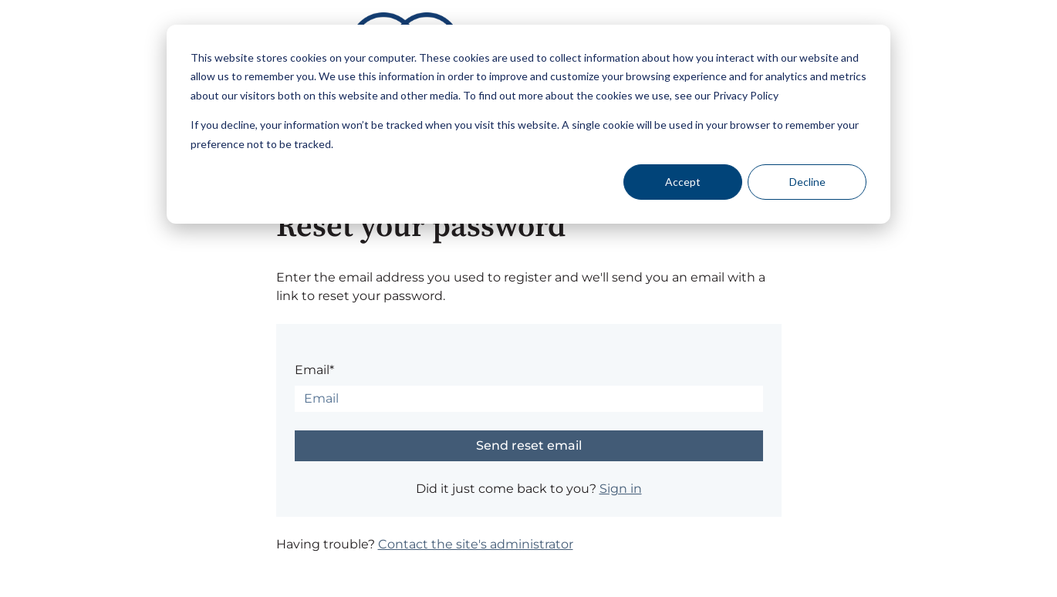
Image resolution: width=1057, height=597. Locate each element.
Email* (314, 370)
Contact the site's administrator (475, 544)
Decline (807, 181)
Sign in (620, 488)
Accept (683, 181)
